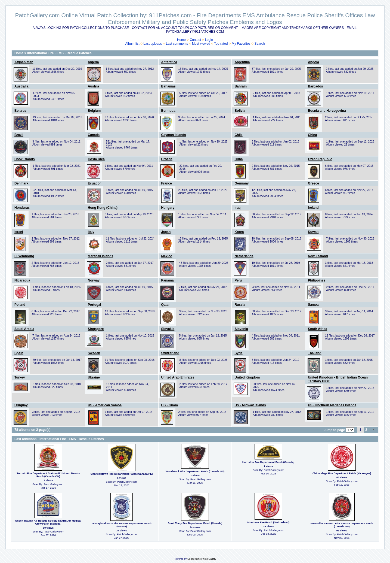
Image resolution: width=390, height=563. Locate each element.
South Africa (317, 329)
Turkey (19, 377)
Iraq (237, 208)
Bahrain (240, 86)
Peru (238, 280)
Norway (94, 280)
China (312, 135)
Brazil (18, 135)
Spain (18, 353)
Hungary (168, 208)
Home (181, 40)
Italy (91, 232)
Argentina (242, 62)
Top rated (221, 44)
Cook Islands (24, 159)
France (166, 183)
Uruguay (21, 405)
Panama (167, 280)
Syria (238, 353)
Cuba (238, 159)
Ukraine (94, 377)
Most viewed (201, 44)
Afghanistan (23, 62)
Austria (93, 86)
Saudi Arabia (24, 329)
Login (209, 40)
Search (259, 44)
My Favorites (241, 44)
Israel (18, 232)
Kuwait (313, 232)
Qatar (165, 305)
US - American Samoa (105, 405)
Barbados (315, 86)
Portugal (94, 305)
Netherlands (243, 256)
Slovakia (168, 329)
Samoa (313, 305)
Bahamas (168, 86)
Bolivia (239, 111)
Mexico (166, 256)
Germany (241, 183)
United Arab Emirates (177, 377)
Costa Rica (96, 159)
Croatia (166, 159)
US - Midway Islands (250, 405)
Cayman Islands (173, 135)
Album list (132, 44)
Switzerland (170, 353)
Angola (313, 62)
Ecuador (94, 183)
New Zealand (318, 256)
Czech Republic (320, 159)
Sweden (94, 353)
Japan (166, 232)
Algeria (93, 62)
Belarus (20, 111)
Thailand (314, 353)
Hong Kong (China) (102, 208)
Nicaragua (22, 280)
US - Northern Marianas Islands (332, 405)
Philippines (316, 280)
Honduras (22, 208)
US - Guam (169, 405)
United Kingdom (247, 377)
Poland (19, 305)
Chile (238, 135)
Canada (94, 135)
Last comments (177, 44)
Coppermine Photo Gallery (201, 559)
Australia (21, 86)
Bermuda (168, 111)
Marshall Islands (100, 256)
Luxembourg (24, 256)
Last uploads (152, 44)
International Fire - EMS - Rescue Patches (59, 53)
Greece (313, 183)
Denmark (21, 183)
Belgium (94, 111)
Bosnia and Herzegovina (327, 111)
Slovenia (241, 329)
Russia (239, 305)
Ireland (313, 208)
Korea (239, 232)
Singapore (96, 329)
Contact (195, 40)
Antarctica (169, 62)
